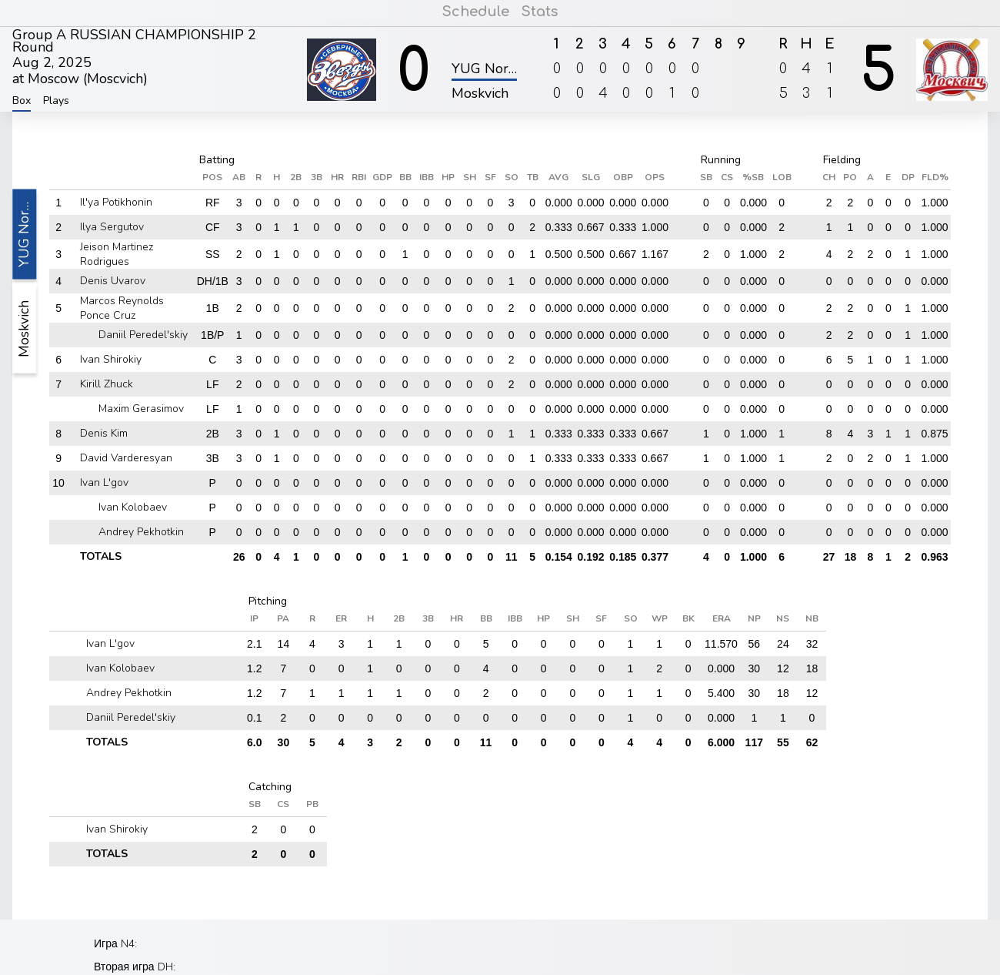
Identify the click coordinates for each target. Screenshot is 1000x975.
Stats (539, 11)
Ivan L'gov (104, 482)
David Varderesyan (126, 458)
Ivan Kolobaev (132, 507)
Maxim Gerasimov (141, 408)
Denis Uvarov (112, 280)
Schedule (476, 11)
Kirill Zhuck (106, 384)
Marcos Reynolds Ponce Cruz (122, 308)
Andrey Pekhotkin (141, 531)
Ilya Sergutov (112, 226)
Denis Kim (104, 433)
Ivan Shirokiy (111, 359)
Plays (56, 101)
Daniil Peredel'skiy (143, 334)
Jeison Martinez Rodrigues (116, 254)
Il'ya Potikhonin (116, 202)
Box (21, 101)
